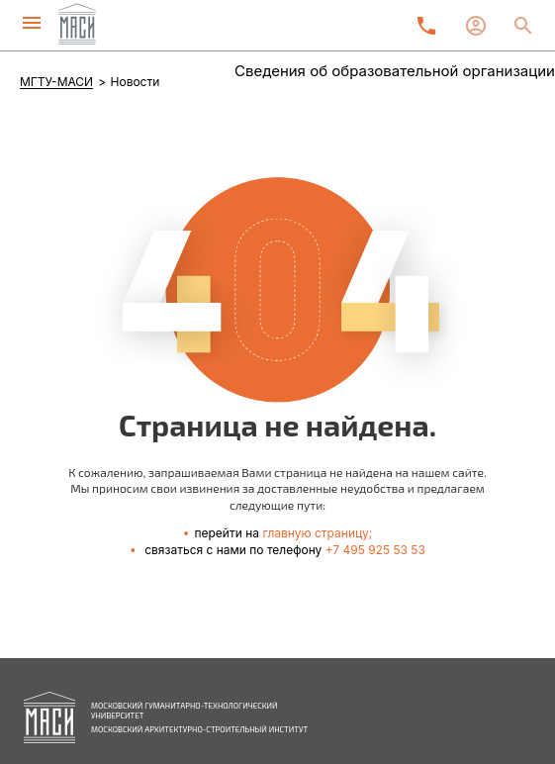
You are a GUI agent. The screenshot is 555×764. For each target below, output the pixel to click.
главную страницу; (317, 532)
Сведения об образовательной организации (394, 70)
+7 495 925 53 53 (375, 549)
